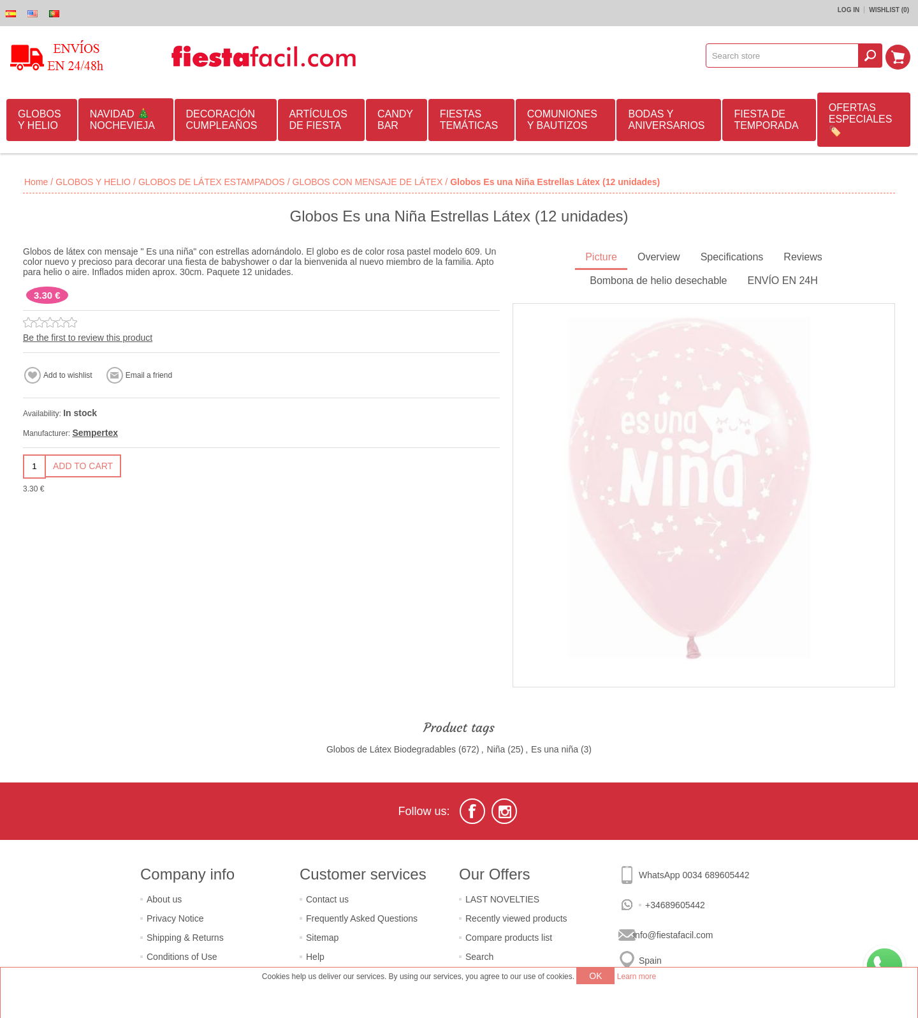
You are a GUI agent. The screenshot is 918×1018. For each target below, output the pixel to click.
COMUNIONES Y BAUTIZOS (562, 120)
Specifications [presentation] (732, 256)
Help (315, 957)
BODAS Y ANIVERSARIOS (666, 120)
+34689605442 (675, 905)
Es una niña (554, 749)
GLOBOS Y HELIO (39, 120)
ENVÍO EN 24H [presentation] (783, 280)
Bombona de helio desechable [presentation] (658, 280)
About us (164, 899)
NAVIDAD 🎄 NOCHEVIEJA (122, 120)
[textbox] (784, 55)
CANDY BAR (395, 120)
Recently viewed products (516, 918)
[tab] (601, 258)
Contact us (327, 899)
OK (595, 976)
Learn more (636, 976)
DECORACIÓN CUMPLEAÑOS (222, 120)
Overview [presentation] (659, 256)
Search (479, 957)
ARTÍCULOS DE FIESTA (318, 120)
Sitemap (322, 937)
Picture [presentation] (601, 256)
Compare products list (508, 937)
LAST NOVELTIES (502, 899)
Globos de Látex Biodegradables (391, 749)
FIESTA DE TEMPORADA (766, 120)
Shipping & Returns (185, 937)
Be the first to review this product (87, 338)
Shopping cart (899, 55)
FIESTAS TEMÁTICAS (469, 120)
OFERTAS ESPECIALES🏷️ (860, 119)
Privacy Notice (175, 918)
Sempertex (95, 433)
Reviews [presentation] (802, 256)
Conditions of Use (182, 957)
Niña (496, 749)
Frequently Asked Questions (362, 918)
